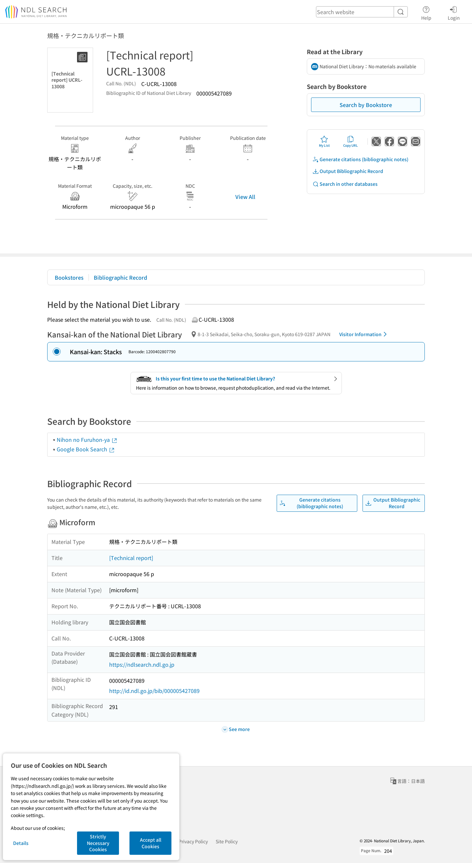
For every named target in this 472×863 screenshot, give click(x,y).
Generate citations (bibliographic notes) (360, 159)
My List (324, 141)
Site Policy (227, 841)
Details (21, 843)
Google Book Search (86, 449)
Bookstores (69, 277)
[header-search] (362, 11)
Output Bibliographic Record (347, 171)
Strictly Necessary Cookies (98, 842)
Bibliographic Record (120, 277)
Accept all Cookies (150, 843)
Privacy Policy (193, 841)
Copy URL (350, 141)
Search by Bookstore (366, 105)
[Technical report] (131, 558)
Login (454, 12)
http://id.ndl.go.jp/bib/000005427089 (154, 691)
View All (245, 197)
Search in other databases (345, 184)
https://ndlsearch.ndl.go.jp (141, 664)
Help (426, 12)
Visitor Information (364, 334)
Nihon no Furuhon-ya (87, 439)
